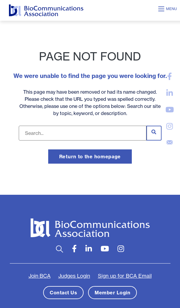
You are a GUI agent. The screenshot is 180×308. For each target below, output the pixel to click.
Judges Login (74, 276)
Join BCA (40, 276)
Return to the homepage (90, 156)
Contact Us (63, 293)
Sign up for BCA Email (125, 276)
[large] (169, 76)
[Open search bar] (59, 249)
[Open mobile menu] (168, 9)
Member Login (112, 293)
